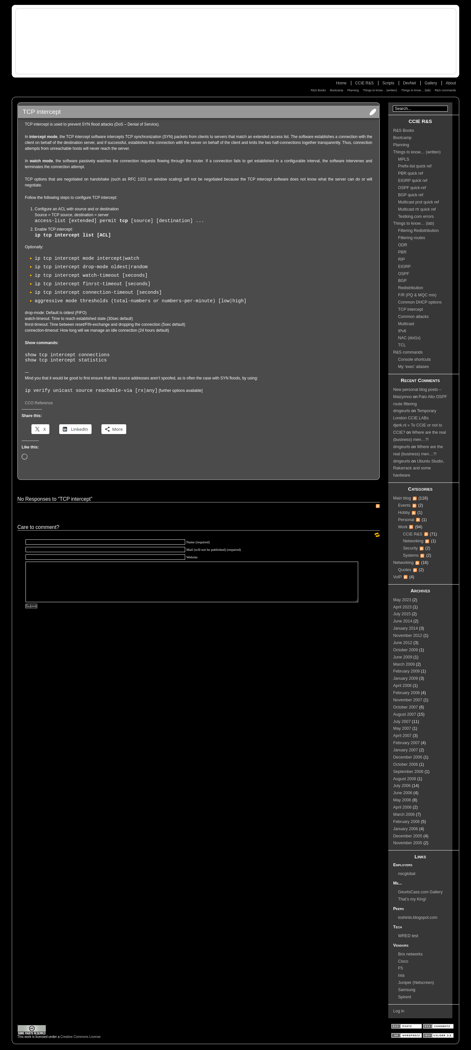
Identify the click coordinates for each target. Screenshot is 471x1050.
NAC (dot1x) (409, 338)
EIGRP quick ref (412, 180)
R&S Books (318, 90)
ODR (402, 245)
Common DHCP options (420, 302)
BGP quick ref (410, 195)
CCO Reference (39, 403)
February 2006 (406, 821)
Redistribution (410, 288)
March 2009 (404, 664)
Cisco (403, 961)
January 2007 (405, 750)
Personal (406, 519)
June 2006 (402, 793)
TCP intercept (410, 309)
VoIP (397, 577)
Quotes (404, 570)
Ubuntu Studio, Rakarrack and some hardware (418, 468)
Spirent (404, 997)
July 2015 (402, 614)
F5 (400, 968)
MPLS (403, 159)
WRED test (408, 936)
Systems (411, 555)
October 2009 (405, 650)
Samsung (406, 990)
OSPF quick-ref (412, 187)
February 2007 (406, 743)
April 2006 (402, 807)
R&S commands (445, 90)
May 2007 (402, 728)
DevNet (409, 83)
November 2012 (407, 635)
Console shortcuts (414, 359)
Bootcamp (336, 90)
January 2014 (405, 628)
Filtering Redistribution (418, 230)
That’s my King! (412, 899)
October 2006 (405, 764)
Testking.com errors (416, 216)
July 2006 (402, 785)
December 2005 (407, 836)
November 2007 (407, 700)
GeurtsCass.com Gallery (420, 892)
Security (410, 548)
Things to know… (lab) (415, 90)
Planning (353, 90)
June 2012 (402, 642)
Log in (398, 1011)
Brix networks (410, 954)
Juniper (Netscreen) (416, 982)
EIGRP (404, 266)
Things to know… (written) (380, 90)
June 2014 (402, 621)
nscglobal (406, 873)
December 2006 (407, 757)
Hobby (404, 512)
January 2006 (405, 829)
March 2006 (404, 814)
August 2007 (404, 714)
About (451, 83)
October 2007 (405, 707)
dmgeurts (401, 411)
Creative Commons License (81, 1037)
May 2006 (402, 800)
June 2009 (402, 657)
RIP (401, 259)
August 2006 (404, 779)
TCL (402, 345)
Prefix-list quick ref (414, 166)
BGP (402, 280)
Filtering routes (411, 238)
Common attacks (413, 316)
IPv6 (402, 331)
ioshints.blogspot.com (417, 917)
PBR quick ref (410, 173)
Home (341, 83)
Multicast (406, 324)
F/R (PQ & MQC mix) (417, 295)
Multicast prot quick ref (418, 202)
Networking (413, 541)
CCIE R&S (364, 83)
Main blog (402, 498)
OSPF (403, 273)
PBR (402, 252)
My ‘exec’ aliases (413, 366)
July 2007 (402, 721)
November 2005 (407, 843)
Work (403, 527)
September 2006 (408, 771)
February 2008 (406, 693)
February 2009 (406, 671)
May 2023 (402, 600)
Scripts (388, 83)
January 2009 (405, 678)
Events (404, 505)
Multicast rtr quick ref (417, 209)
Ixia (401, 975)
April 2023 (402, 607)
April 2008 (402, 685)
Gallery (431, 83)
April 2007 (402, 735)
